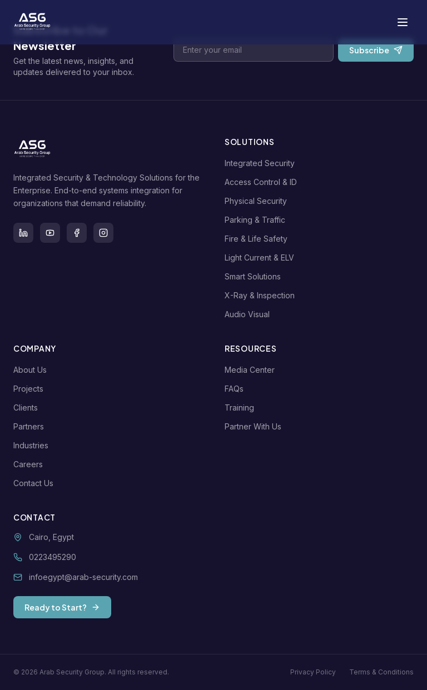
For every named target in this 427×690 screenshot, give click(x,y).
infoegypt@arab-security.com (83, 577)
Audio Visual (249, 314)
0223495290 (52, 557)
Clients (27, 407)
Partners (30, 426)
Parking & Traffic (257, 219)
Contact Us (35, 483)
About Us (32, 369)
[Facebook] (77, 233)
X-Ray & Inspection (262, 295)
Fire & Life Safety (258, 238)
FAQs (236, 388)
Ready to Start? (62, 607)
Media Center (252, 369)
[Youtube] (50, 233)
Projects (30, 388)
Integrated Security (262, 163)
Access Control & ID (263, 182)
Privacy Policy (313, 672)
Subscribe (376, 50)
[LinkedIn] (23, 233)
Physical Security (258, 201)
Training (242, 407)
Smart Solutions (255, 276)
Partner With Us (255, 426)
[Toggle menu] (402, 22)
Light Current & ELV (262, 257)
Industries (33, 445)
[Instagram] (103, 233)
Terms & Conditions (381, 672)
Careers (30, 464)
